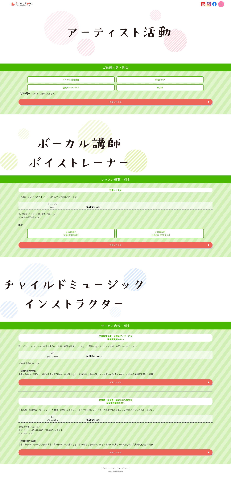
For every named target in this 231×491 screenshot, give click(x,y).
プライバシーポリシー (109, 468)
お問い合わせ (115, 101)
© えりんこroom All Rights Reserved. (115, 471)
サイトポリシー (124, 468)
